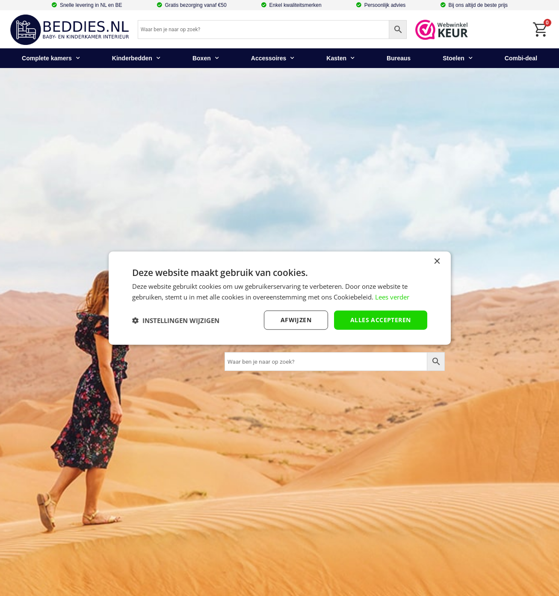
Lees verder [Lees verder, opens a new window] (392, 296)
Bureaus (399, 58)
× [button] (437, 261)
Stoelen (458, 58)
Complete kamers (51, 58)
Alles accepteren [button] (380, 320)
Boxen (205, 58)
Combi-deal (521, 58)
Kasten (340, 58)
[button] (175, 320)
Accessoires (273, 58)
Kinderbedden (136, 58)
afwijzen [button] (296, 320)
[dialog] (280, 298)
